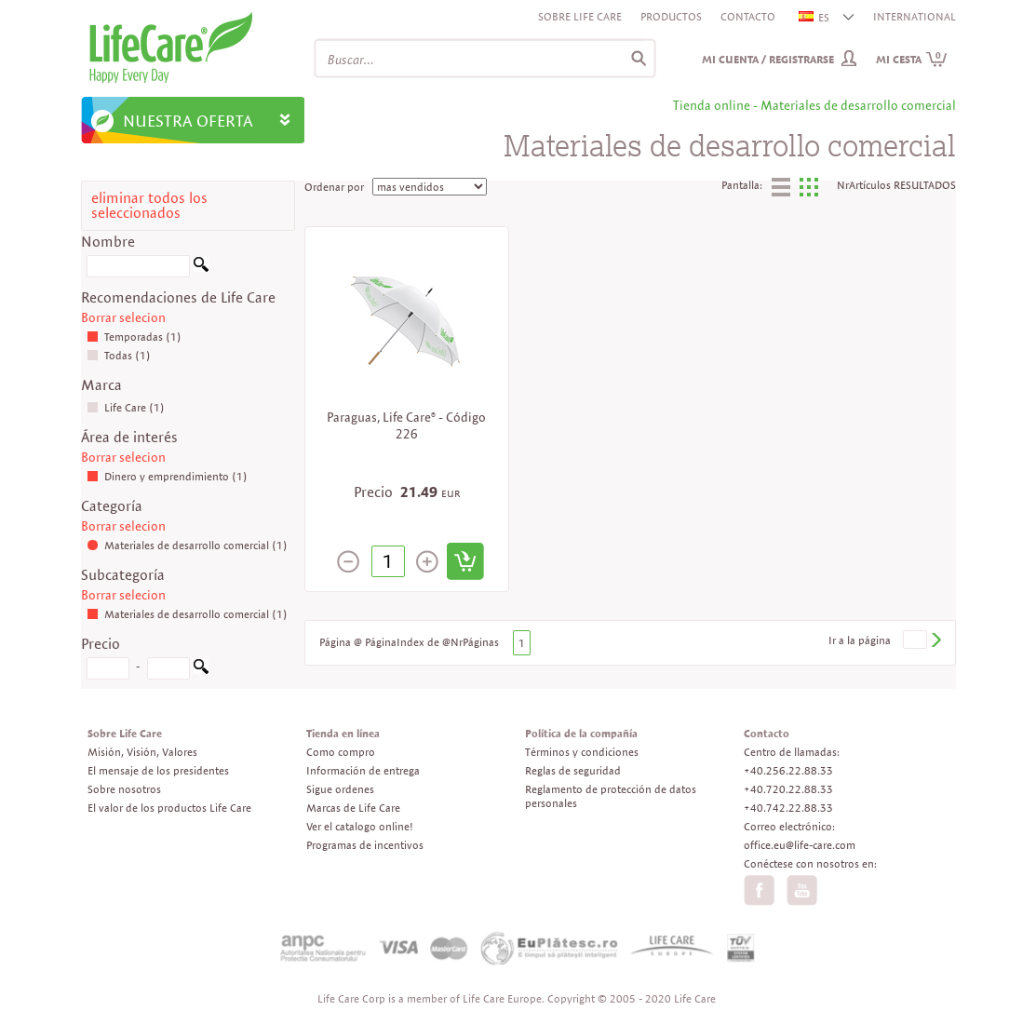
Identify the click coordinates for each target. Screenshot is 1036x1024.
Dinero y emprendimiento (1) (167, 476)
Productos (671, 16)
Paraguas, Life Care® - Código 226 (406, 425)
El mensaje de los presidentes (158, 770)
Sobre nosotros (124, 789)
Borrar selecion (123, 317)
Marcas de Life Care (353, 808)
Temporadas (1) (134, 337)
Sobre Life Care (580, 16)
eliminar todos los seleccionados (149, 205)
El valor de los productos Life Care (169, 808)
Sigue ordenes (340, 789)
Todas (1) (119, 355)
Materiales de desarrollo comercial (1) (187, 545)
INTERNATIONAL (914, 16)
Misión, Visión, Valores (142, 752)
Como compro (340, 752)
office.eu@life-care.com (799, 845)
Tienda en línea (343, 733)
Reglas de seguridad (573, 770)
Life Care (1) (126, 407)
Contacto (747, 16)
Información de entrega (363, 770)
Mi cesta (912, 59)
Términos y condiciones (582, 752)
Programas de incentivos (365, 845)
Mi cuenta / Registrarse (768, 59)
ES (815, 17)
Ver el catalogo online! (359, 826)
